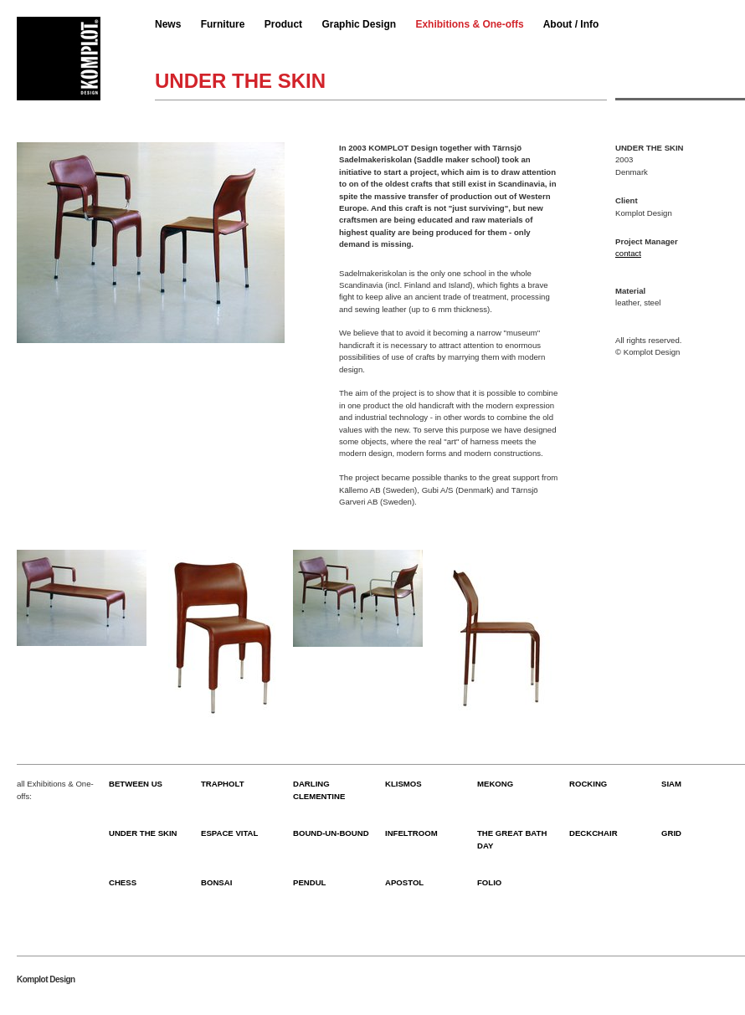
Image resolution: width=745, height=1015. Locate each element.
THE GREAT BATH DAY (512, 838)
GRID (671, 833)
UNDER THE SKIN (143, 833)
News (168, 24)
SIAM (671, 783)
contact (628, 253)
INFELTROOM (411, 833)
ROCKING (588, 783)
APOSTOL (404, 882)
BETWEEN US (135, 783)
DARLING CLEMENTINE (319, 789)
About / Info (571, 24)
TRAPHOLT (222, 783)
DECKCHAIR (593, 833)
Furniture (223, 24)
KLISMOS (403, 783)
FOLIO (489, 882)
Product (283, 24)
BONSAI (216, 882)
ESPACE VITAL (229, 833)
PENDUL (309, 882)
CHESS (122, 882)
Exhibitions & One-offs (469, 24)
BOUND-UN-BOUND (331, 833)
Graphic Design (358, 24)
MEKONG (495, 783)
